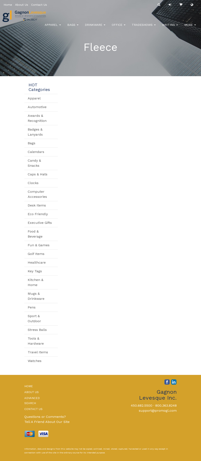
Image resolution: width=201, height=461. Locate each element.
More (190, 27)
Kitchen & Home (35, 282)
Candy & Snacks (34, 163)
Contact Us (39, 4)
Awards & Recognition (37, 118)
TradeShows (144, 27)
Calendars (36, 152)
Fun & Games (39, 245)
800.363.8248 (166, 405)
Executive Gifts (40, 223)
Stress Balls (37, 330)
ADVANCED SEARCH (32, 400)
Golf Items (36, 254)
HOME (28, 386)
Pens (32, 307)
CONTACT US (33, 409)
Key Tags (35, 271)
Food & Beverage (35, 233)
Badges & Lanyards (35, 131)
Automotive (37, 107)
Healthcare (37, 262)
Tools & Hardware (36, 340)
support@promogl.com (158, 411)
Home (8, 4)
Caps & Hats (37, 174)
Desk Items (37, 205)
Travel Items (38, 352)
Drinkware (95, 27)
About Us (21, 4)
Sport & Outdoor (34, 318)
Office (118, 27)
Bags (72, 27)
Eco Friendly (38, 214)
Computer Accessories (37, 194)
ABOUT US (31, 392)
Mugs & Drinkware (36, 296)
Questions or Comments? (45, 417)
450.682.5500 (141, 405)
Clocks (33, 183)
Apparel (53, 27)
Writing (170, 27)
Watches (34, 361)
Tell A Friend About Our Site (47, 422)
